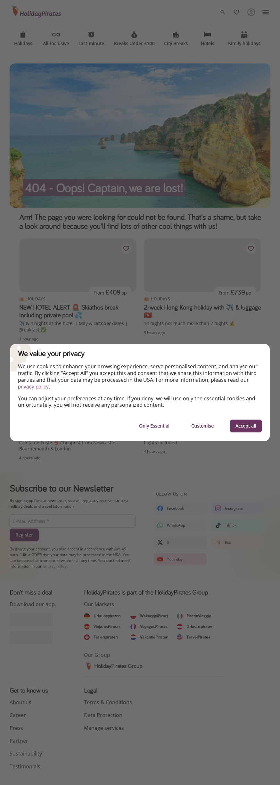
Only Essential (154, 426)
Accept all (245, 426)
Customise (202, 426)
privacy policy (33, 386)
